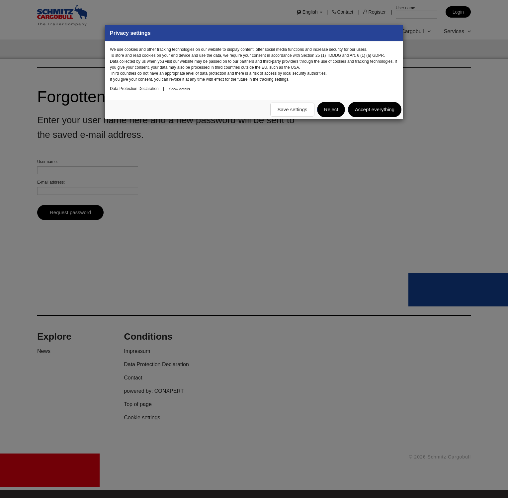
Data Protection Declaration (134, 88)
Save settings (292, 109)
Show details (179, 89)
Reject (331, 109)
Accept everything (374, 109)
